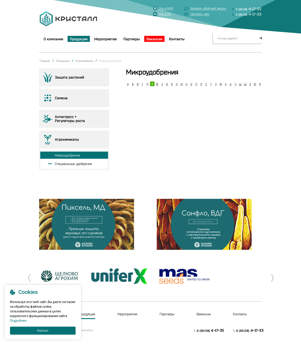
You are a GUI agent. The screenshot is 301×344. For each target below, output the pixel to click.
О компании (53, 39)
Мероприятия (105, 39)
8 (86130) (248, 9)
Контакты (177, 39)
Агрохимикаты (84, 60)
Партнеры (131, 39)
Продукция (79, 39)
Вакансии (154, 39)
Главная (45, 60)
